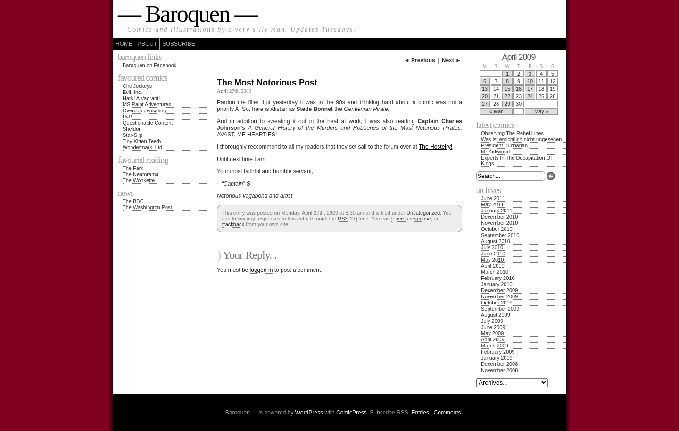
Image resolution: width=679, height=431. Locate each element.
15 (507, 89)
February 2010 (498, 278)
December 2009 (499, 290)
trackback (233, 224)
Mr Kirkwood (495, 151)
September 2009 (500, 309)
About (147, 44)
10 (530, 81)
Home (124, 44)
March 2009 (494, 345)
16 (519, 89)
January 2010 (497, 284)
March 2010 (494, 272)
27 (485, 104)
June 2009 (493, 327)
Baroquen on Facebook (149, 65)
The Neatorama (140, 174)
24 (530, 96)
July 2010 (492, 247)
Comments (447, 412)
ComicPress (351, 412)
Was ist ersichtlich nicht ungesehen (521, 139)
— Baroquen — (187, 13)
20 (485, 96)
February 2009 (498, 352)
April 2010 (493, 266)
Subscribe (178, 44)
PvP (127, 116)
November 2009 (499, 296)
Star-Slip (132, 135)
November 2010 (499, 223)
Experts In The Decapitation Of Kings (516, 160)
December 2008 (499, 364)
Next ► (451, 60)
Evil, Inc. (132, 92)
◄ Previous (419, 60)
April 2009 (493, 339)
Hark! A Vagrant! (141, 98)
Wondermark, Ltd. (143, 147)
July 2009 (492, 321)
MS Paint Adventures (147, 104)
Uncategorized (423, 213)
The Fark (133, 168)
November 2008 (499, 370)
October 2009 (497, 302)
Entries (420, 412)
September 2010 (500, 235)
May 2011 (492, 204)
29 (507, 104)
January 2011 (497, 210)
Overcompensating (144, 110)
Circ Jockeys (137, 86)
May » (541, 111)
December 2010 (499, 217)
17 (530, 89)
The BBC (133, 201)
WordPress (309, 412)
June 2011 (493, 198)
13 (485, 89)
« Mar (496, 111)
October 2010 (497, 229)
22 (507, 96)
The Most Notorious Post (267, 82)
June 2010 (493, 253)
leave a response (411, 218)
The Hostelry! (435, 147)
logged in (261, 270)
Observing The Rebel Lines (512, 133)
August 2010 (495, 241)
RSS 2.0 (347, 218)
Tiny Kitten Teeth (142, 141)
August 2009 (495, 315)
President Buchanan (504, 145)
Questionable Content (148, 123)
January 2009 (497, 358)
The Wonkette (139, 180)
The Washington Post (147, 207)
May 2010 (492, 259)
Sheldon (132, 129)
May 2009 (492, 333)
